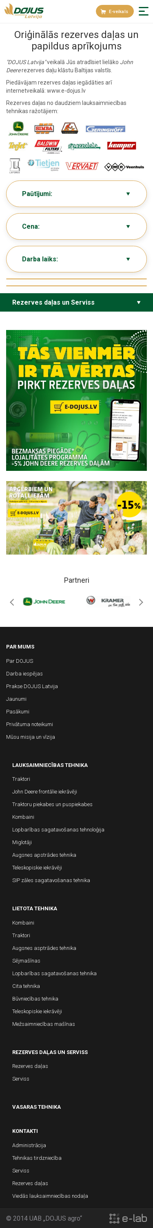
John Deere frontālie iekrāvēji (44, 792)
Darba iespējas (24, 674)
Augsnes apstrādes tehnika (44, 855)
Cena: (31, 226)
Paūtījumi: (37, 194)
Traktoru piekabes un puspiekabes (52, 804)
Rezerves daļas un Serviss (53, 302)
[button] (144, 11)
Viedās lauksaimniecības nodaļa (50, 1196)
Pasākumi (17, 712)
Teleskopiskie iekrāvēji (37, 868)
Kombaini (23, 817)
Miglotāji (22, 842)
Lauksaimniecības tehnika (50, 765)
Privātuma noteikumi (29, 724)
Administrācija (29, 1145)
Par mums (20, 647)
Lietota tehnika (34, 908)
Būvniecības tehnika (35, 999)
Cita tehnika (26, 986)
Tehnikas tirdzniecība (37, 1158)
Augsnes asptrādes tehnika (44, 948)
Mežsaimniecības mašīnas (43, 1024)
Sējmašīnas (26, 961)
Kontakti (25, 1131)
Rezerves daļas (30, 1066)
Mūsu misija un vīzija (30, 737)
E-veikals (114, 11)
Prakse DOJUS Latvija (32, 686)
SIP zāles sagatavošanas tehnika (51, 880)
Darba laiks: (40, 259)
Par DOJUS (19, 661)
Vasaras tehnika (36, 1107)
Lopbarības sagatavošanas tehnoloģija (58, 830)
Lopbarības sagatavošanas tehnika (54, 973)
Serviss (20, 1079)
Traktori (21, 779)
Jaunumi (16, 699)
